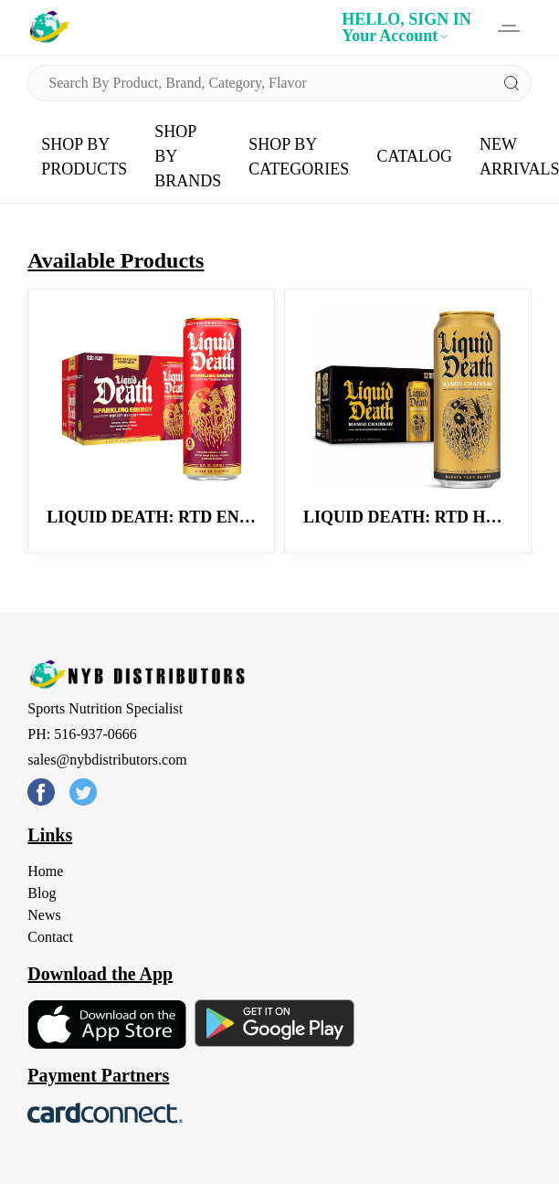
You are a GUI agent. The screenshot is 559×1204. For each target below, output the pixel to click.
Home (45, 871)
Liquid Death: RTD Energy (167, 517)
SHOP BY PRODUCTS (84, 156)
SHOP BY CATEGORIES (298, 156)
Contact (50, 937)
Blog (41, 893)
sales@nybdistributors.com (106, 759)
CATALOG (414, 156)
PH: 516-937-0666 (82, 734)
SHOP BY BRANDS (187, 156)
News (43, 915)
